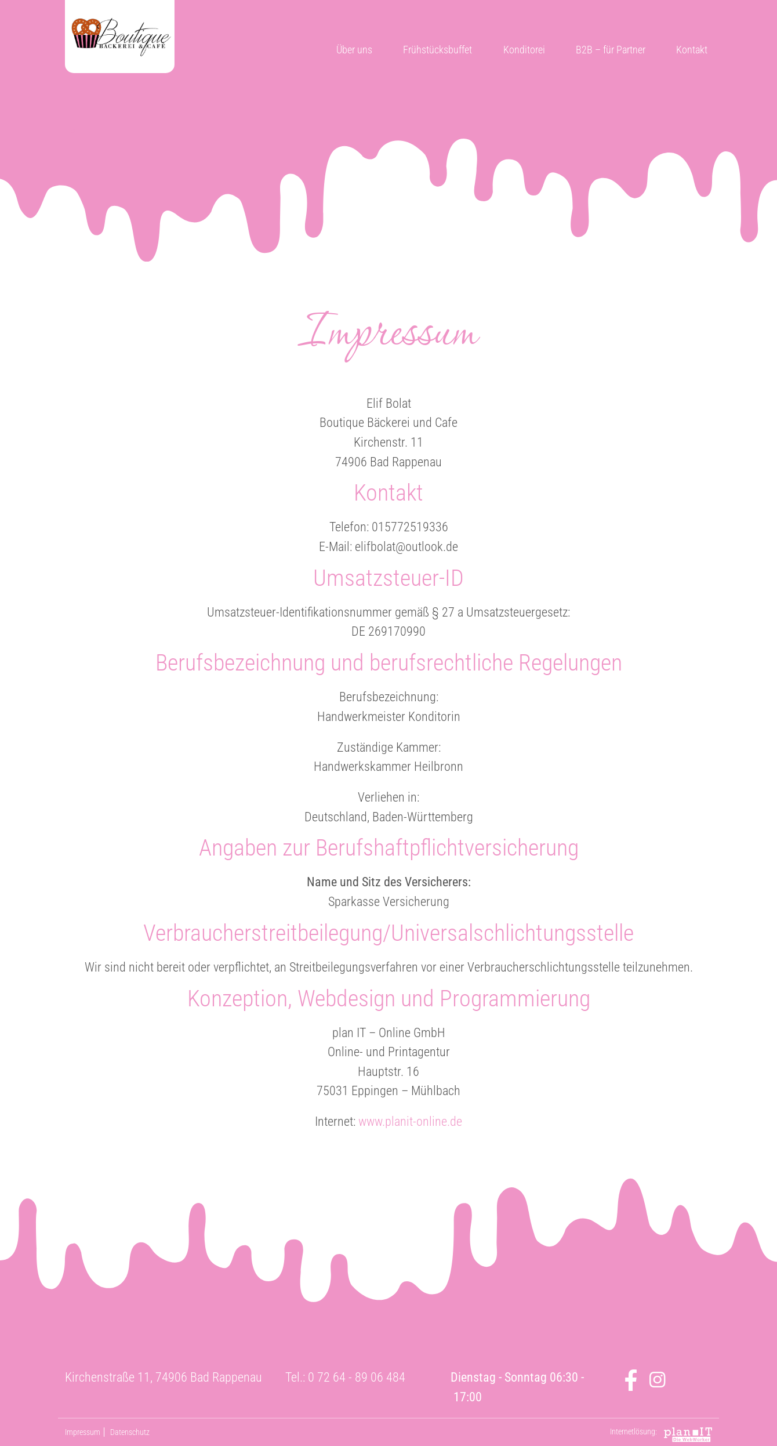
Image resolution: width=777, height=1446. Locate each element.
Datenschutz (130, 1432)
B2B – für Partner (610, 50)
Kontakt (691, 50)
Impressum (82, 1432)
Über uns (354, 50)
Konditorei (524, 50)
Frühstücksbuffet (437, 50)
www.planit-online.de (410, 1121)
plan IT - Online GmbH (688, 1434)
